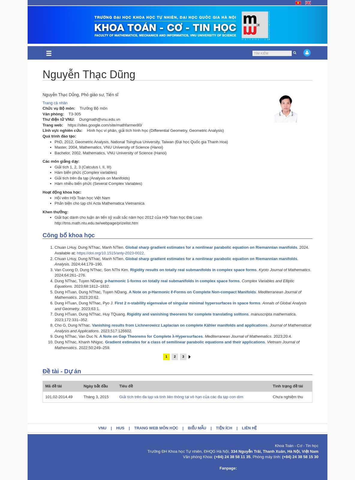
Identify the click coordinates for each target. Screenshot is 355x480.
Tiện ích (224, 428)
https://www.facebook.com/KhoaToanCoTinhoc (278, 468)
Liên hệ (249, 428)
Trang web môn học (156, 428)
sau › (190, 357)
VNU (102, 428)
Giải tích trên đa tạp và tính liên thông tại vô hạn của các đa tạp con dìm (181, 397)
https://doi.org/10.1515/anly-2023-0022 (110, 253)
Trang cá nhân (55, 103)
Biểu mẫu (197, 428)
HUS (120, 428)
